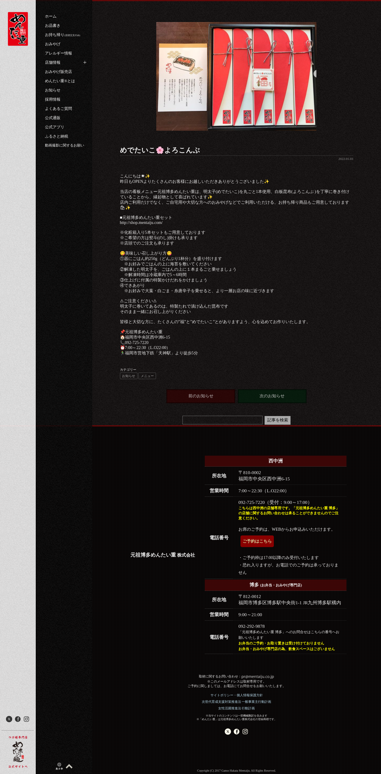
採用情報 (52, 99)
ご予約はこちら (257, 541)
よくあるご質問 (58, 108)
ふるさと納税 (56, 136)
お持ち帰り (62, 34)
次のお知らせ (272, 396)
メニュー (147, 376)
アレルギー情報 (58, 53)
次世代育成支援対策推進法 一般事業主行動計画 (236, 701)
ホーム (51, 16)
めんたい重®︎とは (60, 81)
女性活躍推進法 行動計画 (236, 708)
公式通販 (52, 118)
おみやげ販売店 (58, 71)
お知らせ (52, 90)
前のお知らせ (200, 396)
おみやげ (52, 44)
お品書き (52, 25)
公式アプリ (54, 127)
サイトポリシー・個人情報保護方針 (236, 695)
